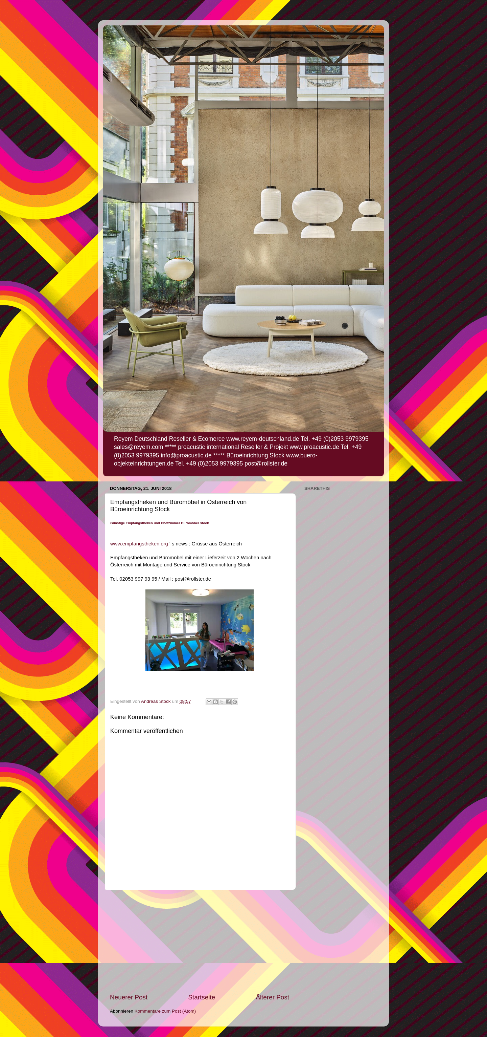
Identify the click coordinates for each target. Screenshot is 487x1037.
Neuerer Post (128, 997)
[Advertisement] (199, 941)
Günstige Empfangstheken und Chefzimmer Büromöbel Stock (159, 523)
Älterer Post (272, 997)
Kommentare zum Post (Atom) (165, 1011)
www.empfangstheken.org (139, 543)
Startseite (201, 997)
